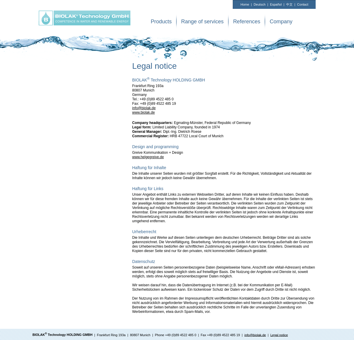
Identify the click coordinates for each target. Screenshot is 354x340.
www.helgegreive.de (148, 157)
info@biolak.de (144, 108)
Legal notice (279, 334)
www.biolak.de (143, 112)
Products (161, 21)
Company (281, 21)
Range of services (202, 21)
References (246, 21)
